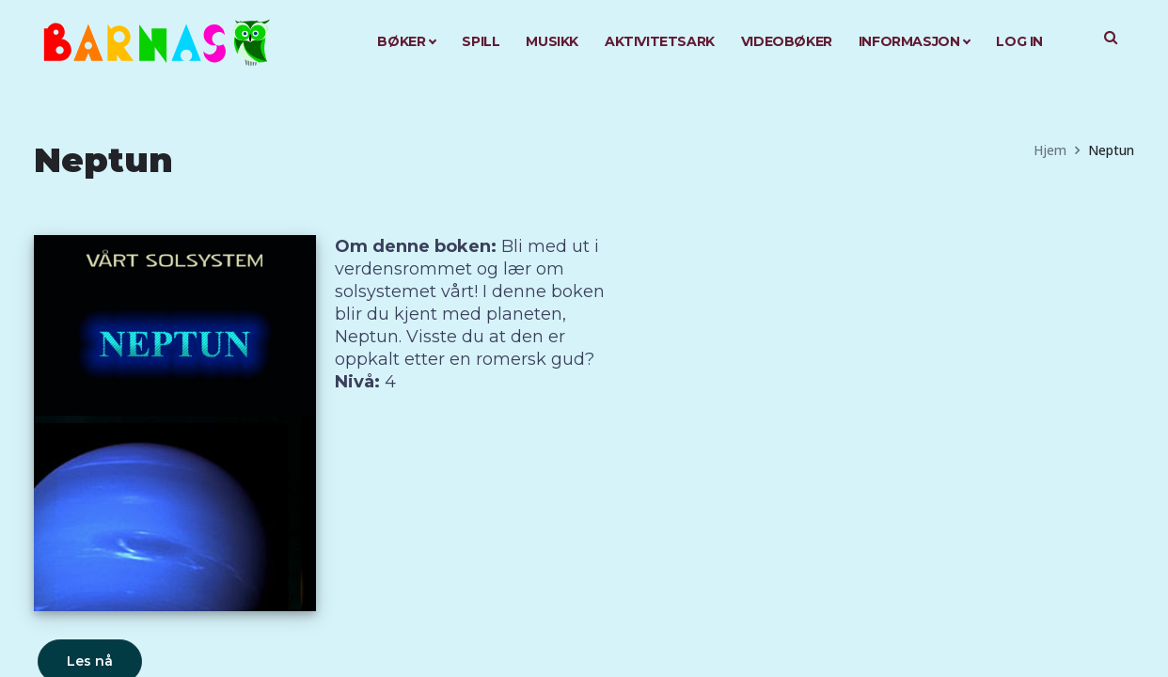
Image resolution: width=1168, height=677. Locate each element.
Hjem (1050, 150)
